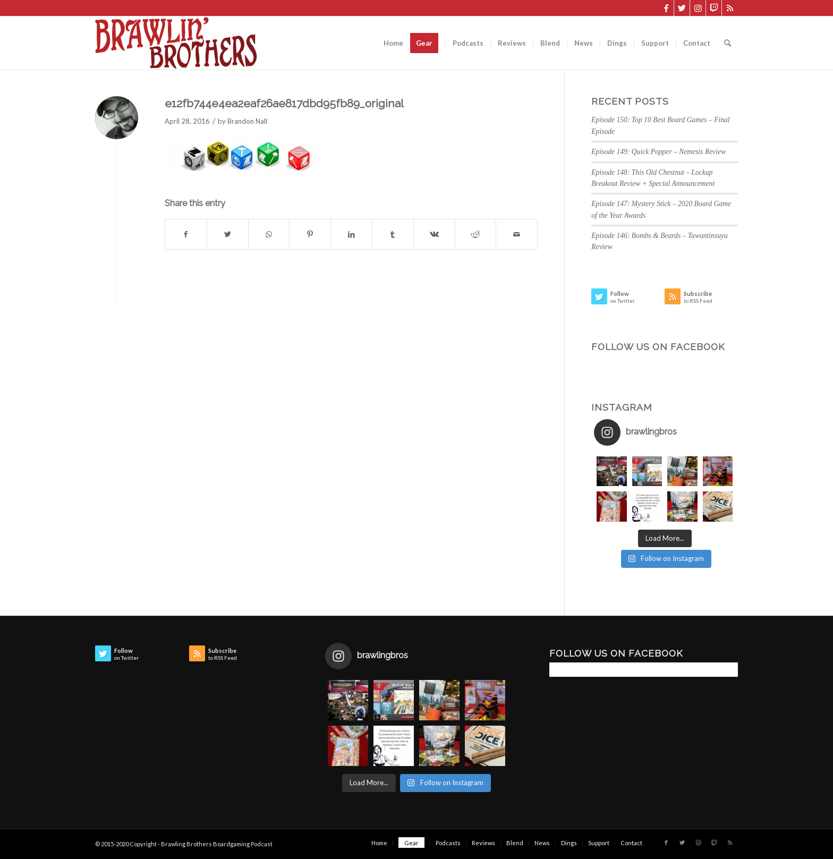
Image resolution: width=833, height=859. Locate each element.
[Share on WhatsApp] (269, 234)
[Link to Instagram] (698, 8)
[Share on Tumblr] (392, 234)
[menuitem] (393, 43)
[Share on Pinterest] (310, 234)
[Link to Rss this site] (730, 8)
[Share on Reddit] (475, 234)
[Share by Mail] (516, 234)
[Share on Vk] (434, 234)
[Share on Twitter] (227, 234)
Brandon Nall (247, 121)
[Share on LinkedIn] (351, 234)
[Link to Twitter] (682, 8)
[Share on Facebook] (186, 234)
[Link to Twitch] (713, 8)
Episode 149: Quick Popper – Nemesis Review (658, 152)
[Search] (727, 43)
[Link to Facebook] (666, 8)
